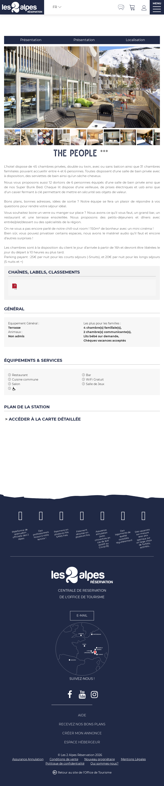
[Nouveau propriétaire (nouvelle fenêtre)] (99, 759)
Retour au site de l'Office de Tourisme (85, 772)
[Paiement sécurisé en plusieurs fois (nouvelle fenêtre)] (82, 533)
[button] (132, 7)
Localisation (135, 40)
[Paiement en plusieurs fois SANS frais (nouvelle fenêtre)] (61, 533)
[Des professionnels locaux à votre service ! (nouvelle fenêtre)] (41, 534)
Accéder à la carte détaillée (45, 419)
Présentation (30, 40)
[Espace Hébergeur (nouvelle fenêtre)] (82, 742)
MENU (157, 3)
